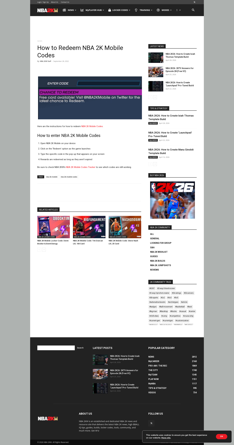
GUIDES (154, 256)
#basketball (180, 307)
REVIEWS (154, 270)
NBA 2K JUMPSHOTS (160, 265)
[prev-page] (39, 249)
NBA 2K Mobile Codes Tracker (80, 167)
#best (189, 307)
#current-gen (154, 321)
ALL (152, 234)
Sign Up (46, 2)
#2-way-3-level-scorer (166, 288)
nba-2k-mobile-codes (69, 177)
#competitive (175, 316)
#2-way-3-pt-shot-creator (159, 293)
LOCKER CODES (119, 10)
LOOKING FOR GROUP (160, 243)
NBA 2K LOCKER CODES (46, 237)
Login (39, 2)
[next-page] (44, 249)
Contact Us (65, 2)
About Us (54, 2)
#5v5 (176, 298)
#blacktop (164, 311)
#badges (153, 307)
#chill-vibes (154, 316)
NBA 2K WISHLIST (159, 252)
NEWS (69, 10)
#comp (164, 316)
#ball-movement (166, 307)
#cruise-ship (188, 316)
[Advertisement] (117, 28)
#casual (182, 311)
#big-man (153, 311)
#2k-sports (153, 298)
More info (165, 438)
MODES (164, 10)
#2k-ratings (176, 293)
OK (221, 436)
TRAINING (143, 10)
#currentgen (168, 321)
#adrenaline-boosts (157, 302)
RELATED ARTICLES (48, 210)
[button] (193, 10)
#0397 (152, 288)
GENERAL (154, 238)
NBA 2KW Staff (45, 61)
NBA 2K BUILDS (157, 261)
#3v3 (169, 298)
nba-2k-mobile (51, 177)
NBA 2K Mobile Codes (92, 126)
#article (184, 302)
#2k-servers (189, 293)
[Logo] (49, 10)
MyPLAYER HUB (92, 10)
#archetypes (173, 302)
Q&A (152, 247)
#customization (182, 321)
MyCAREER (153, 123)
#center (192, 311)
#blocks (173, 311)
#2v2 (163, 298)
